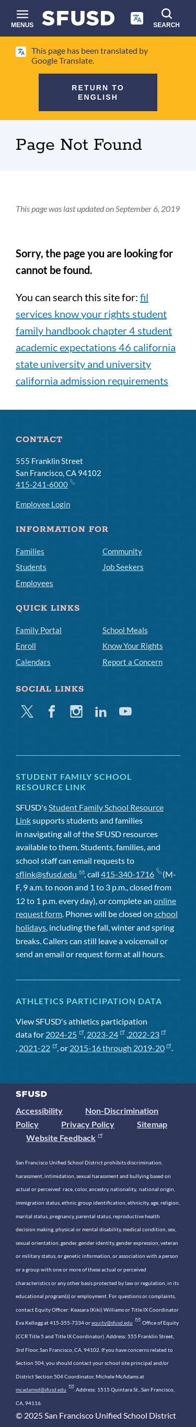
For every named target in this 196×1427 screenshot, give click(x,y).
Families (30, 551)
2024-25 (64, 1034)
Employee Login (43, 504)
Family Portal (39, 630)
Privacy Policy (87, 1124)
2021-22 (38, 1048)
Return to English (98, 92)
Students (31, 567)
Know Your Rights (132, 645)
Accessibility (39, 1110)
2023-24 (106, 1034)
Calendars (33, 662)
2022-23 (147, 1034)
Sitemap (152, 1124)
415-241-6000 (45, 484)
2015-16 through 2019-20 (120, 1048)
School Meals (125, 630)
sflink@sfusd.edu (50, 874)
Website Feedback (64, 1138)
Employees (34, 583)
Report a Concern (132, 662)
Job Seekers (123, 567)
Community (122, 551)
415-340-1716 (131, 874)
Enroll (26, 645)
